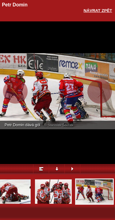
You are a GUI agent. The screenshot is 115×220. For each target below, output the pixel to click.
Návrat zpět (98, 10)
